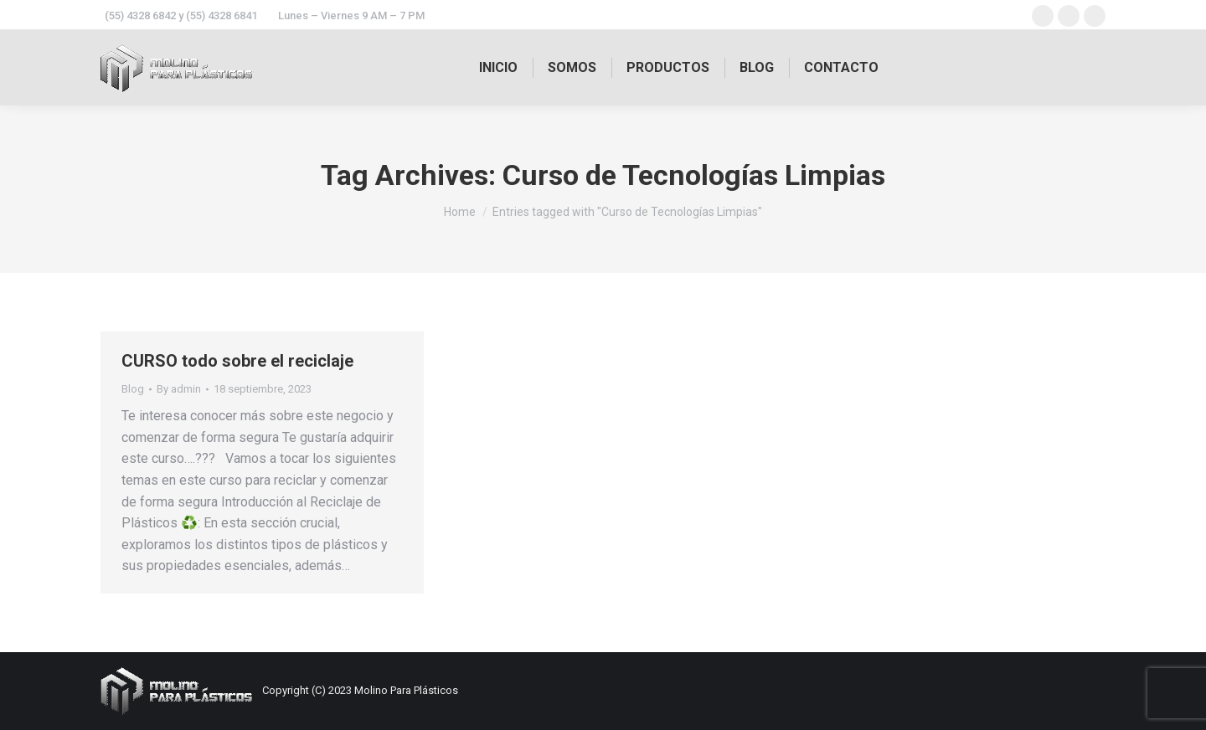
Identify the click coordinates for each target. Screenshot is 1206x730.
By (179, 389)
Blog (132, 389)
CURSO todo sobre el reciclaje (237, 361)
